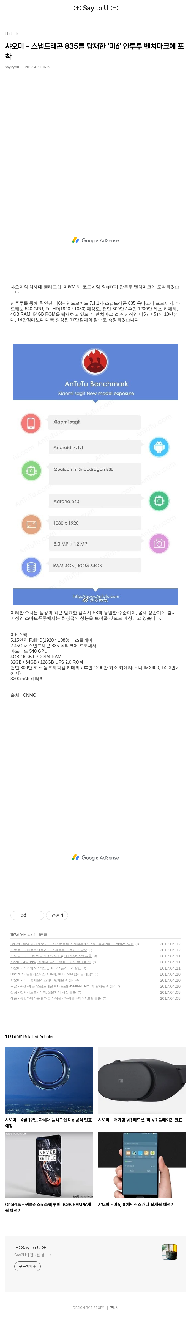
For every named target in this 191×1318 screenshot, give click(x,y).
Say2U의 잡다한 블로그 (32, 1255)
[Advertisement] (95, 149)
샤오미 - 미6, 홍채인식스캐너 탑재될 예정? (41, 980)
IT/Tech (15, 935)
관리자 (114, 1308)
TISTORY (97, 1308)
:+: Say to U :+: (95, 8)
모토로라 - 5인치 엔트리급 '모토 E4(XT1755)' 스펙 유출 (51, 956)
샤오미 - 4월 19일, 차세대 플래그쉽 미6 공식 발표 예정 (50, 962)
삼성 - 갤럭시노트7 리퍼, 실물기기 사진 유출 (43, 992)
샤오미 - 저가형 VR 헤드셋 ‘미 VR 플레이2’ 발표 (45, 968)
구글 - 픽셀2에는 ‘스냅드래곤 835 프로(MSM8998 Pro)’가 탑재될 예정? (62, 986)
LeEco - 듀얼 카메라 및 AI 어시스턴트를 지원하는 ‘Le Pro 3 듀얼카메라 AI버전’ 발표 (72, 944)
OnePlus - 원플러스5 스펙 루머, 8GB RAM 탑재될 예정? (51, 974)
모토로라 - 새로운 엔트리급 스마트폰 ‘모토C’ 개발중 (48, 950)
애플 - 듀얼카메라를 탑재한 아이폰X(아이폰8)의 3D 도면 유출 (55, 998)
